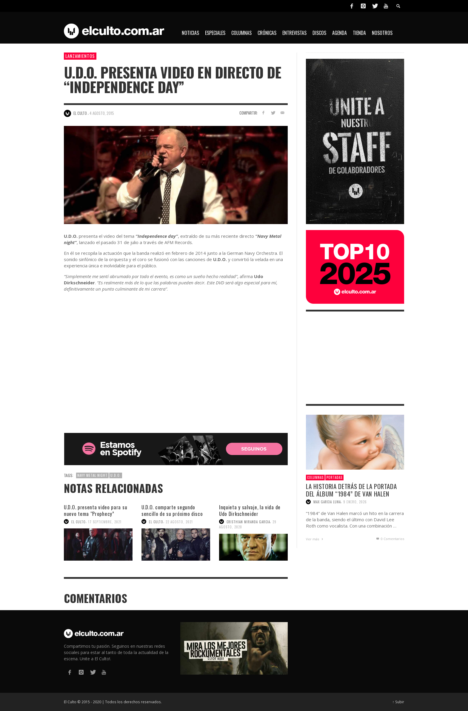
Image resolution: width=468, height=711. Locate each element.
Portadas (334, 477)
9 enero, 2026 (355, 501)
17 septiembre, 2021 (104, 521)
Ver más (315, 539)
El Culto (78, 521)
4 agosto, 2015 (102, 113)
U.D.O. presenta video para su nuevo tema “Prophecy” (95, 510)
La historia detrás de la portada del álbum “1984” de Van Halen (351, 490)
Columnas (315, 477)
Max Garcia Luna (327, 501)
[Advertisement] (355, 357)
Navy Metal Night (92, 475)
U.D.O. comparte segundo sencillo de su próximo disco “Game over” (172, 513)
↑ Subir (398, 701)
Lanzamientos (80, 56)
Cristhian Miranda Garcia (248, 521)
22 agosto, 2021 (179, 521)
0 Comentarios (389, 538)
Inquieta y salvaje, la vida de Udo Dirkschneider (250, 510)
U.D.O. (115, 475)
